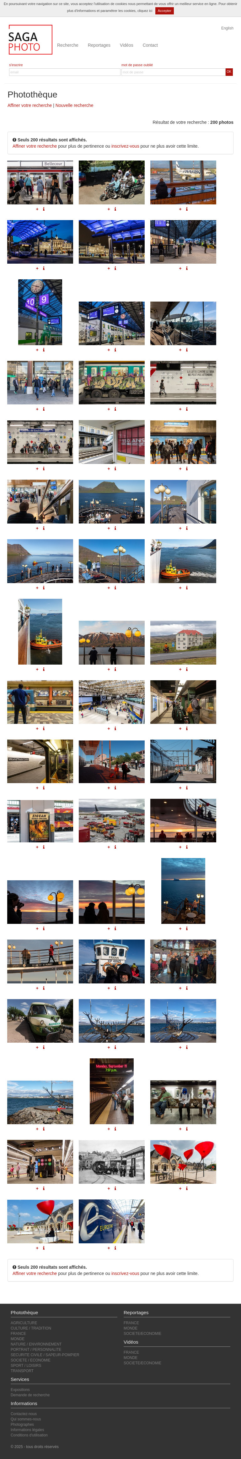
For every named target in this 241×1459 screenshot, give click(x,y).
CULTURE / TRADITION (31, 1328)
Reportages (99, 45)
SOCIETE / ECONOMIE (31, 1360)
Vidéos (126, 45)
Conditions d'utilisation (29, 1435)
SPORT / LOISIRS (26, 1365)
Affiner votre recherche (30, 105)
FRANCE (18, 1333)
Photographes (22, 1424)
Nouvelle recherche (75, 105)
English (227, 28)
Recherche (67, 45)
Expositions (20, 1390)
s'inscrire (16, 65)
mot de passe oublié (137, 65)
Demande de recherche (30, 1395)
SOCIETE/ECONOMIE (142, 1333)
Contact (150, 45)
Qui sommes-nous (26, 1419)
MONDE (17, 1339)
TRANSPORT (22, 1371)
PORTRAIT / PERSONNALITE (36, 1349)
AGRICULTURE (24, 1323)
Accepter (164, 11)
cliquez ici (145, 11)
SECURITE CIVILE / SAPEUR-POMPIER (45, 1355)
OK (229, 71)
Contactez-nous (24, 1414)
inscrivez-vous (125, 146)
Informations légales (27, 1430)
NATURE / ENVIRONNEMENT (36, 1344)
